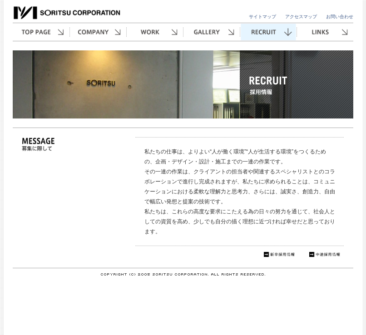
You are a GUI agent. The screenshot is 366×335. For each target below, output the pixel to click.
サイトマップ (262, 16)
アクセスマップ (301, 16)
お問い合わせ (339, 16)
